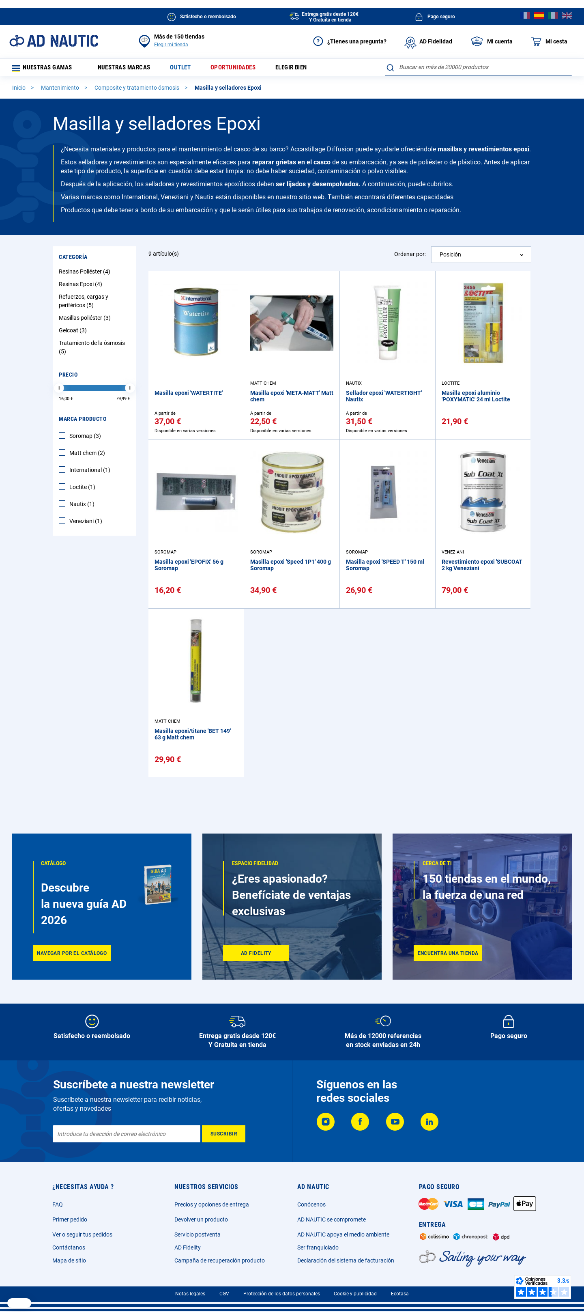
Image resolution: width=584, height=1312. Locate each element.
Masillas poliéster (86, 320)
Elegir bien (306, 69)
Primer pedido (69, 1219)
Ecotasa (400, 1294)
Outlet (189, 69)
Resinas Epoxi (81, 287)
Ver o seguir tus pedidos (82, 1234)
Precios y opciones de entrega (211, 1204)
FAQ (57, 1204)
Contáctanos (68, 1247)
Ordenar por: (410, 257)
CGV (224, 1294)
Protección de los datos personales (281, 1294)
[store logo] (54, 41)
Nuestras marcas (129, 69)
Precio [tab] (68, 377)
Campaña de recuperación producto (219, 1260)
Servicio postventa (197, 1234)
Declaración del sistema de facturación (345, 1260)
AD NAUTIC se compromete (331, 1219)
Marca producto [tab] (82, 421)
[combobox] (478, 66)
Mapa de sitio (69, 1260)
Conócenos (311, 1204)
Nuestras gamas (45, 69)
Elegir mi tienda (171, 44)
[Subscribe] (223, 1133)
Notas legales (190, 1294)
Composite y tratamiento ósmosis (137, 90)
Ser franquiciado (318, 1247)
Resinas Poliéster (85, 274)
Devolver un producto (201, 1219)
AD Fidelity (187, 1247)
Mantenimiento (60, 90)
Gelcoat (74, 333)
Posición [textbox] (450, 257)
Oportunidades (244, 69)
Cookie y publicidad (355, 1294)
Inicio (19, 90)
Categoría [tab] (73, 259)
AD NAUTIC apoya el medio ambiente (343, 1234)
